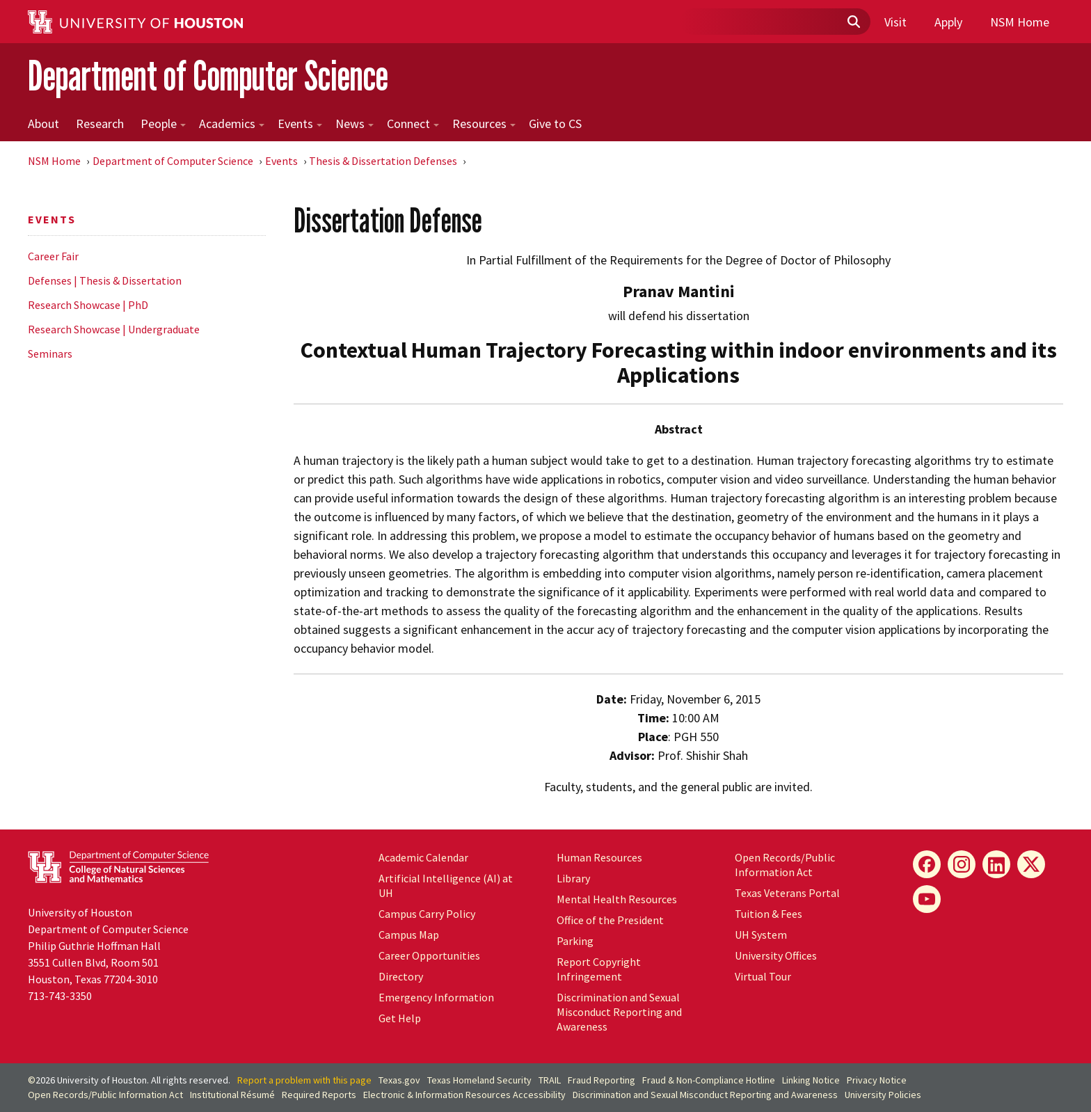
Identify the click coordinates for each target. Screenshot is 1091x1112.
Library (573, 878)
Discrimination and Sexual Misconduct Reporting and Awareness (619, 1011)
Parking (575, 941)
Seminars (50, 353)
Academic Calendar (423, 857)
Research (100, 124)
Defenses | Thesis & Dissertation (105, 280)
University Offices (776, 955)
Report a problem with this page (304, 1080)
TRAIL (550, 1080)
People (163, 124)
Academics (231, 124)
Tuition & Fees (768, 914)
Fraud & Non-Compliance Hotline (708, 1080)
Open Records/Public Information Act (785, 864)
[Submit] (853, 22)
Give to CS (555, 124)
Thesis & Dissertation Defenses (383, 161)
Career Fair (53, 256)
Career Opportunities (429, 955)
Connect (413, 124)
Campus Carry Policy (427, 914)
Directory (401, 976)
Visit (895, 22)
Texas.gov (399, 1080)
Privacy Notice (877, 1080)
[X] (1031, 864)
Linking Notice (811, 1080)
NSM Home (1019, 22)
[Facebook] (927, 864)
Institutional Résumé (232, 1094)
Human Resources (599, 857)
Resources (484, 124)
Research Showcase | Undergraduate (114, 329)
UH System (761, 935)
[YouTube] (927, 899)
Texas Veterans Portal (787, 893)
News (354, 124)
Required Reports (319, 1094)
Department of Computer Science (208, 75)
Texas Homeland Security (479, 1080)
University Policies (883, 1094)
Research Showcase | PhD (88, 305)
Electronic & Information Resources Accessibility (464, 1094)
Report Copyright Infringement (599, 969)
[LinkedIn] (996, 864)
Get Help (400, 1018)
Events (300, 124)
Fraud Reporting (601, 1080)
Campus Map (409, 935)
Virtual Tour (763, 976)
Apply (948, 22)
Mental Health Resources (617, 899)
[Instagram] (961, 864)
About (43, 124)
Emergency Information (436, 997)
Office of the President (610, 920)
